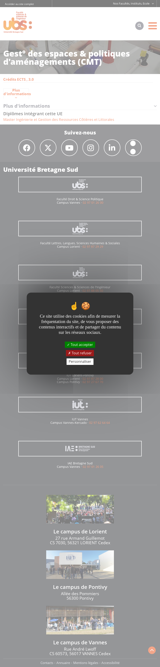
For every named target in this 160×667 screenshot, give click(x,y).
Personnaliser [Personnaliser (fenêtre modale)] (80, 361)
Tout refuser (80, 353)
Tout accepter (80, 344)
